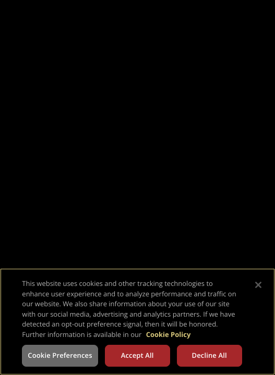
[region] (137, 321)
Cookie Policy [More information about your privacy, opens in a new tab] (168, 334)
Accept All (137, 355)
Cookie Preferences (60, 355)
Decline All (209, 355)
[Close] (258, 284)
